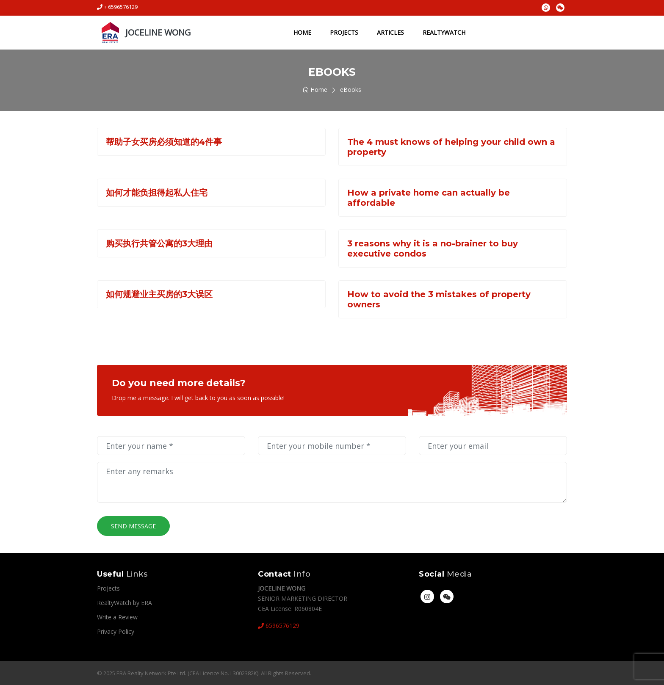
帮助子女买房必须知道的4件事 (164, 142)
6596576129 (278, 625)
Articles (389, 32)
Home (301, 32)
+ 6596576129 (117, 7)
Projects (343, 32)
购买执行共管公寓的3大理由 (159, 243)
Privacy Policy (115, 631)
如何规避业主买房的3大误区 (159, 294)
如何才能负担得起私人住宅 (157, 193)
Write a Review (117, 617)
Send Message (133, 526)
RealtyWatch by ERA (124, 603)
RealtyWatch (443, 32)
